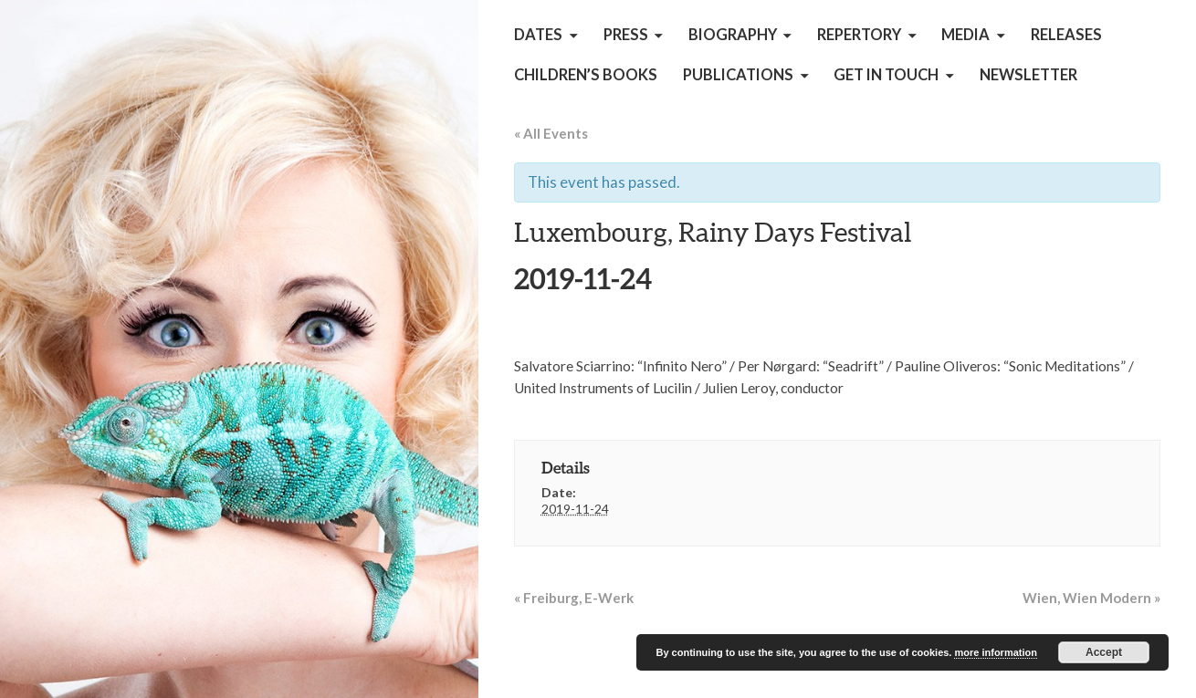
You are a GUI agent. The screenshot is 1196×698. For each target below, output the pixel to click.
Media (965, 35)
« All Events (551, 133)
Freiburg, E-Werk (574, 597)
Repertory (859, 35)
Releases (1066, 35)
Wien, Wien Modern (1091, 597)
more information (995, 652)
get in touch (886, 75)
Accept (1104, 652)
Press (625, 35)
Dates (538, 35)
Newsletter (1028, 75)
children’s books (585, 75)
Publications (738, 75)
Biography (732, 35)
